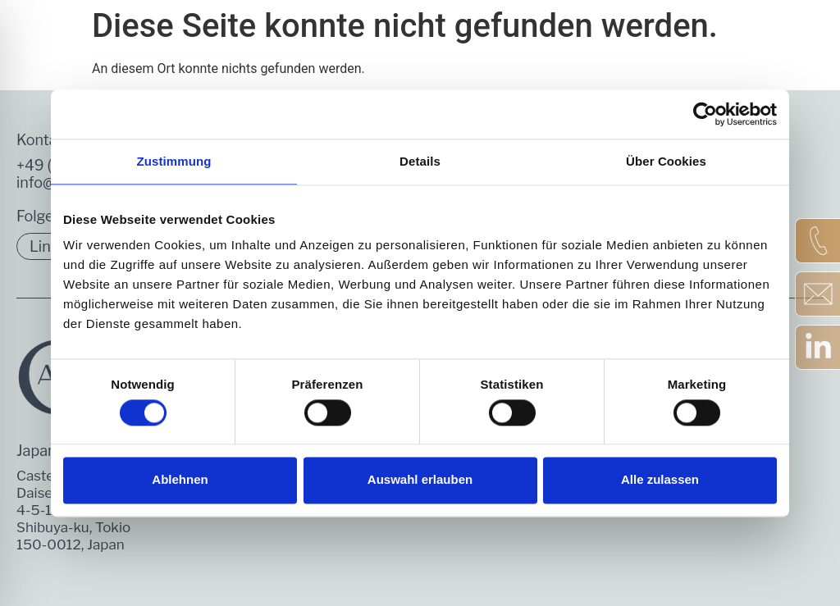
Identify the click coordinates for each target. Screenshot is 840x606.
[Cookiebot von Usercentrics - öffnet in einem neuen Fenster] (705, 114)
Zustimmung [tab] (174, 161)
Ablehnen (180, 480)
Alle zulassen (660, 480)
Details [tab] (420, 161)
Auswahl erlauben (420, 480)
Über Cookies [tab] (666, 161)
